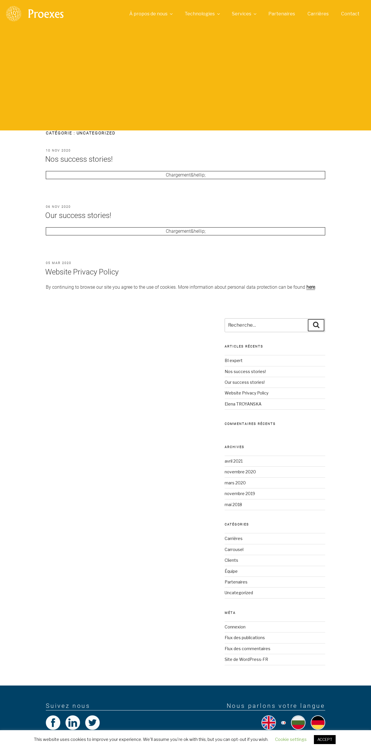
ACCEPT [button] (324, 739)
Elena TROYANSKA (243, 403)
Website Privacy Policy (82, 272)
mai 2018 (233, 504)
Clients (231, 560)
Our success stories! (78, 215)
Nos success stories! (79, 159)
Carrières (318, 14)
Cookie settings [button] (291, 739)
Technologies (203, 14)
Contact (350, 14)
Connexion (235, 626)
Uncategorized (239, 592)
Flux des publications (245, 637)
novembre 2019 (240, 493)
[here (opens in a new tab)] (310, 287)
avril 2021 (234, 461)
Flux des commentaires (247, 648)
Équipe (231, 571)
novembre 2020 (240, 471)
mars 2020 (235, 482)
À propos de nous (151, 14)
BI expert (234, 360)
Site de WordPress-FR (246, 659)
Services (244, 14)
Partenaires (281, 14)
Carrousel (234, 549)
